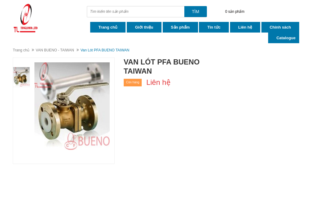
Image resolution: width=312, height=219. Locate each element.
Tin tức (213, 27)
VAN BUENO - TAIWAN (55, 50)
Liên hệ (245, 27)
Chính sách (280, 27)
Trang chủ (107, 27)
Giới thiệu (144, 27)
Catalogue (286, 38)
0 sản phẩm (234, 11)
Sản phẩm (180, 27)
